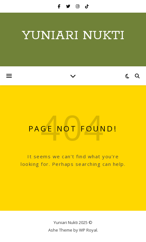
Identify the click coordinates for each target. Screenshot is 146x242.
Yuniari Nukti (73, 35)
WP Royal (88, 230)
